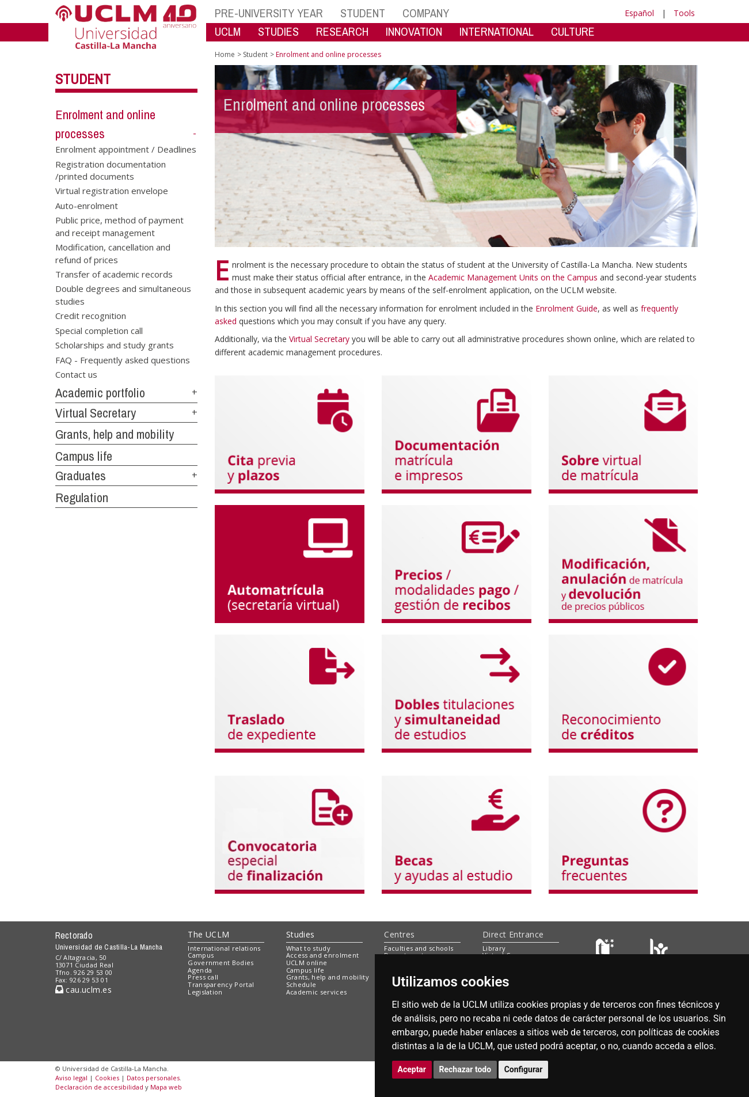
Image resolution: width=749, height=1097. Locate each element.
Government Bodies (221, 962)
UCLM (228, 31)
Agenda (200, 970)
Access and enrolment (322, 955)
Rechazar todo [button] (465, 1069)
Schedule (301, 984)
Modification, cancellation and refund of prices (112, 253)
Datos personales (153, 1077)
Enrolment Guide (566, 308)
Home (225, 54)
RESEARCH (342, 31)
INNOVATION (414, 31)
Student (83, 79)
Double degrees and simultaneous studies (123, 294)
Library (493, 948)
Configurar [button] (523, 1069)
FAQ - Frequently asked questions (122, 359)
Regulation (81, 497)
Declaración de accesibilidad (99, 1087)
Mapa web (166, 1087)
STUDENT (362, 13)
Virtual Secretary (95, 413)
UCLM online (307, 962)
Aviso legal (71, 1077)
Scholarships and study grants (114, 345)
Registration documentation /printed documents (110, 169)
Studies (300, 934)
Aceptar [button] (412, 1069)
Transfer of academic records (114, 274)
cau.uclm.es (83, 989)
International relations (224, 948)
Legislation (205, 992)
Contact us (76, 373)
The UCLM (208, 934)
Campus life (83, 456)
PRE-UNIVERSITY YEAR (269, 13)
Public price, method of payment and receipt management (119, 226)
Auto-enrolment (86, 205)
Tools (684, 12)
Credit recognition (90, 315)
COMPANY (425, 13)
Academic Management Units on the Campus (514, 277)
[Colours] (659, 950)
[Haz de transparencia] (606, 950)
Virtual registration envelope (111, 190)
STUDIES (278, 31)
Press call (203, 977)
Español (639, 12)
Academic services (316, 992)
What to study (308, 948)
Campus (201, 955)
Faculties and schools (418, 948)
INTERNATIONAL (496, 31)
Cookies (107, 1077)
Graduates (80, 475)
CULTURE (573, 31)
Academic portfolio (100, 392)
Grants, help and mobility (114, 434)
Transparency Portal (221, 984)
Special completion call (99, 330)
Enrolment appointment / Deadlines (125, 149)
